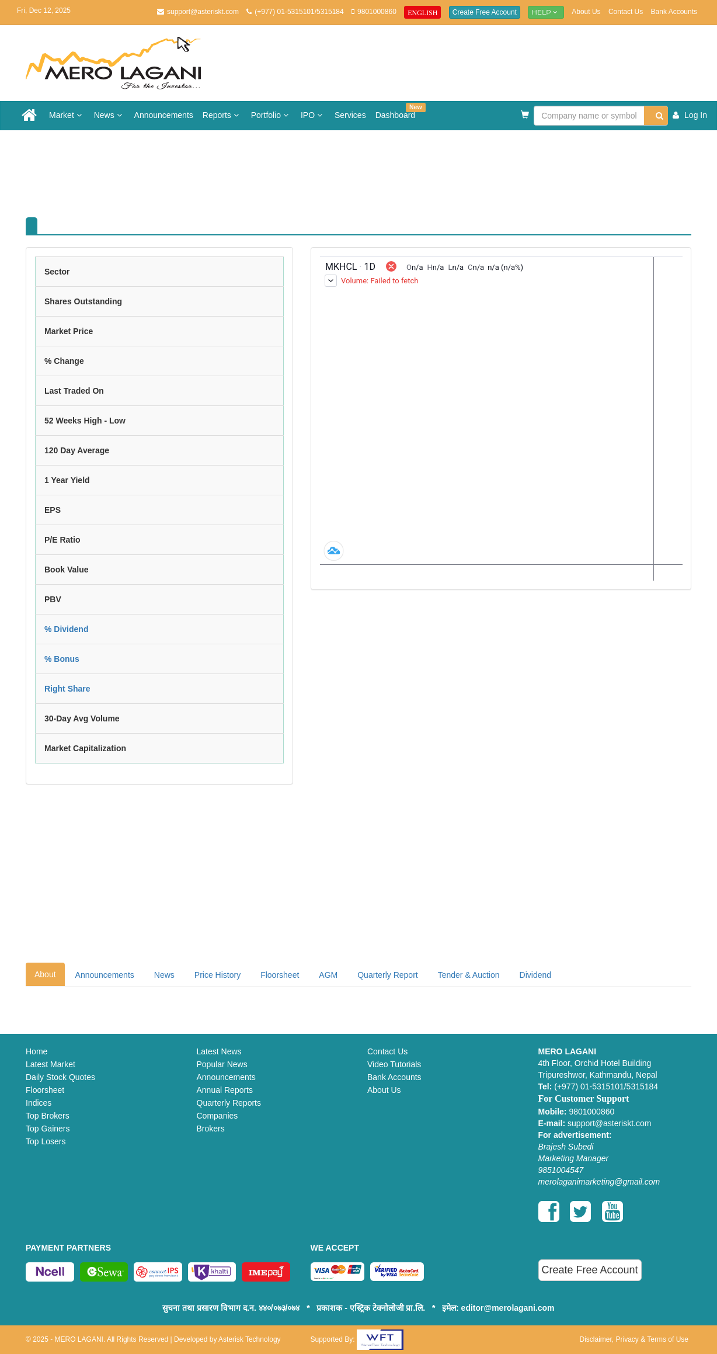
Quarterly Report (387, 975)
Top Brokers (47, 1115)
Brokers (211, 1128)
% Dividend (66, 629)
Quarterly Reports (229, 1102)
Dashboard (397, 111)
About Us (586, 12)
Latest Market (50, 1064)
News (109, 115)
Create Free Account (485, 12)
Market (67, 115)
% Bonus (61, 659)
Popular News (222, 1064)
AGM (328, 975)
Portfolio (271, 115)
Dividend (535, 975)
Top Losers (45, 1141)
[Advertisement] (367, 168)
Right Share (67, 688)
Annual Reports (225, 1090)
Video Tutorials (394, 1064)
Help (546, 12)
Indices (38, 1102)
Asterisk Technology (249, 1339)
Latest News (219, 1051)
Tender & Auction (469, 975)
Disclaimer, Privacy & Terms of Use (634, 1339)
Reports (222, 115)
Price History (217, 975)
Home (36, 1051)
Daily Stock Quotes (60, 1077)
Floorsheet (279, 975)
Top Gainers (47, 1128)
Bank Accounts (674, 12)
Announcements (163, 115)
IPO (313, 115)
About (45, 974)
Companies (217, 1115)
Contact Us (625, 12)
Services (350, 115)
